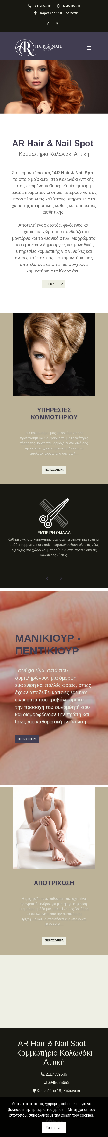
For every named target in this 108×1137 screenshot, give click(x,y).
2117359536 (43, 6)
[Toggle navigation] (89, 48)
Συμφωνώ (54, 1128)
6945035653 (71, 6)
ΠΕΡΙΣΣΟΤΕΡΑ (54, 283)
